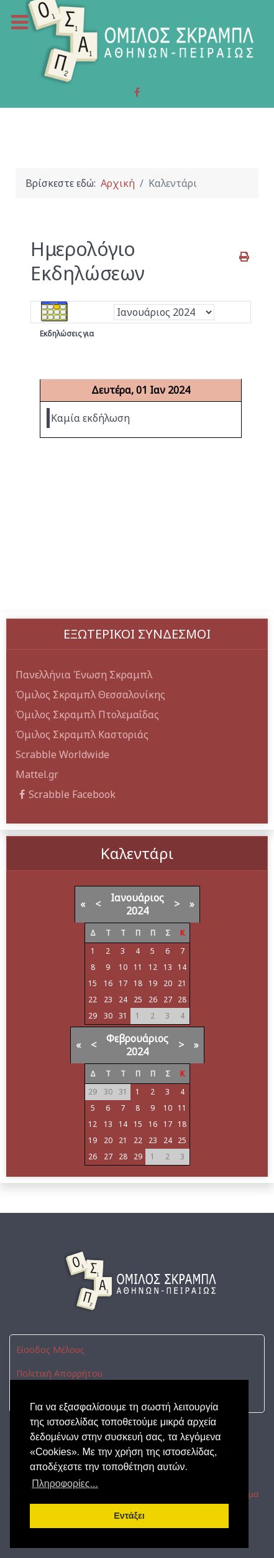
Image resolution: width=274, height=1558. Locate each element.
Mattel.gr (37, 774)
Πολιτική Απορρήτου (59, 1373)
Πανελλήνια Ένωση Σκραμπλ (84, 675)
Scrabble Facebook (66, 794)
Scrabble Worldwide (62, 754)
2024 (137, 911)
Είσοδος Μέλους (50, 1350)
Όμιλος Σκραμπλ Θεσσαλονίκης (90, 694)
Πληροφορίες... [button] (65, 1483)
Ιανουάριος (137, 898)
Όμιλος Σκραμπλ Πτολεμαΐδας (87, 714)
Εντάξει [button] (129, 1516)
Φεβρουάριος (137, 1038)
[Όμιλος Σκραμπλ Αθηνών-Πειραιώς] (137, 1281)
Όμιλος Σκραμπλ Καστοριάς (82, 734)
